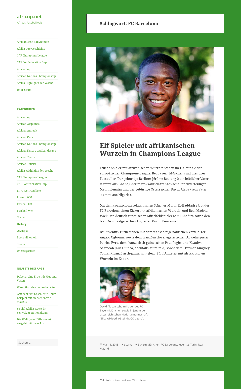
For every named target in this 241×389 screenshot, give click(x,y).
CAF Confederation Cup (32, 62)
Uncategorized (26, 251)
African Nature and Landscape (36, 150)
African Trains (26, 157)
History (21, 224)
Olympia (22, 231)
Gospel (21, 217)
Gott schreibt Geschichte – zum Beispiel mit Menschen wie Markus (36, 298)
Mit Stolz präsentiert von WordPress (123, 380)
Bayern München (148, 344)
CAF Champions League (32, 55)
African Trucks (26, 164)
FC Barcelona (169, 344)
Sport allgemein (27, 237)
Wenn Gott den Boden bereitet (36, 287)
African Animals (27, 130)
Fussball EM (24, 204)
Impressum (24, 90)
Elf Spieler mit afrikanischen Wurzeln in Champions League (150, 149)
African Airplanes (28, 124)
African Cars (25, 137)
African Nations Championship (36, 76)
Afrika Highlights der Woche (35, 83)
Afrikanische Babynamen (33, 42)
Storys (21, 244)
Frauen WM (24, 197)
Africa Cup (23, 69)
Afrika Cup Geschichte (31, 48)
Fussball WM (25, 211)
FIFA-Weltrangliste (29, 190)
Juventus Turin (188, 344)
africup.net (29, 16)
